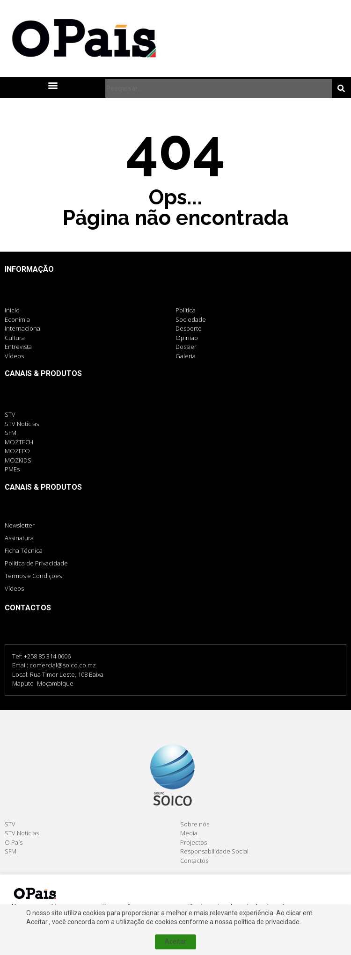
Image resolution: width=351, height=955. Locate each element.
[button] (52, 85)
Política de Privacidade (36, 563)
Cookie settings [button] (38, 934)
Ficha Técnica (24, 550)
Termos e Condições (33, 576)
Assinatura (19, 538)
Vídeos (14, 588)
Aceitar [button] (84, 933)
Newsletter (20, 525)
